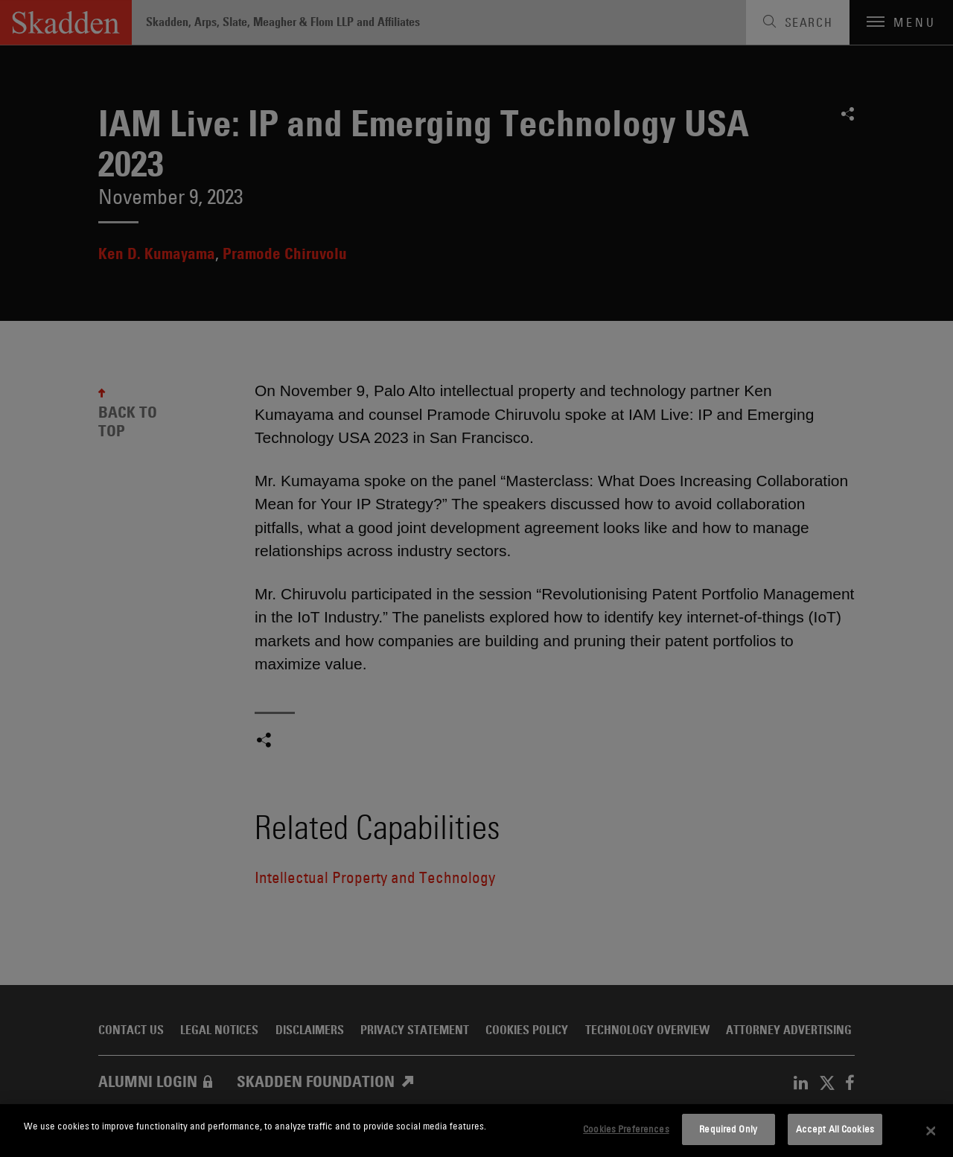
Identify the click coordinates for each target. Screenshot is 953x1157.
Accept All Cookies (835, 1129)
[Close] (930, 1131)
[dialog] (476, 1130)
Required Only (728, 1129)
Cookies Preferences (626, 1129)
